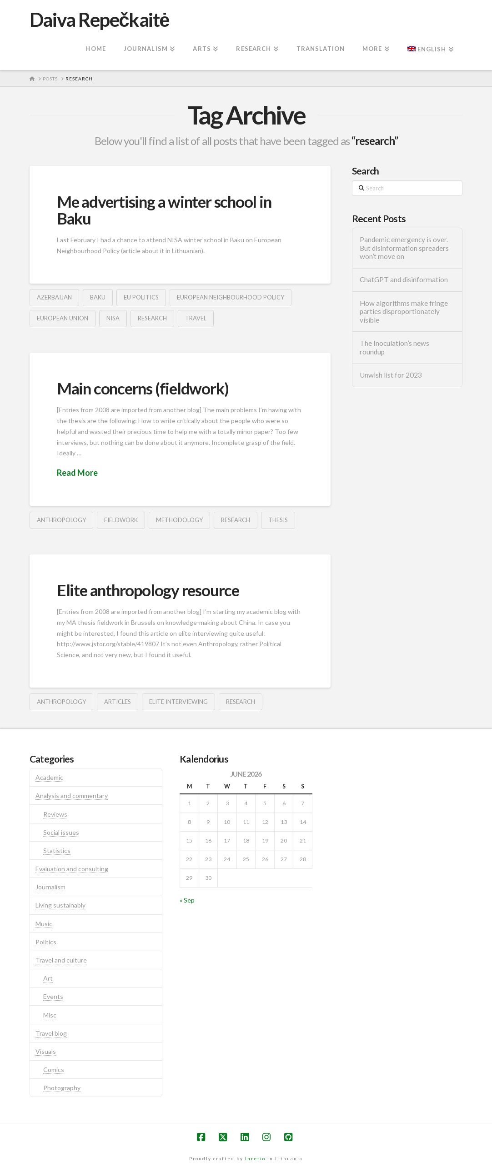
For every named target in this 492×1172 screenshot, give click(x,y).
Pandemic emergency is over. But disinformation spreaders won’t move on (404, 247)
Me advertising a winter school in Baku (164, 210)
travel (195, 318)
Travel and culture (61, 960)
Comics (53, 1069)
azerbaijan (54, 297)
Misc (49, 1015)
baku (97, 297)
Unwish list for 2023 (391, 375)
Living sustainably (60, 905)
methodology (179, 520)
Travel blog (51, 1033)
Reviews (55, 814)
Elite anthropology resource (148, 589)
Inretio (255, 1158)
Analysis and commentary (71, 795)
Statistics (56, 850)
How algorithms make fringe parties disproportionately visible (404, 311)
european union (62, 318)
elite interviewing (178, 701)
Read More (77, 473)
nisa (113, 318)
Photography (61, 1088)
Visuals (45, 1051)
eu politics (141, 297)
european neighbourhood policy (230, 297)
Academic (49, 777)
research (152, 318)
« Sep (187, 900)
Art (48, 978)
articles (117, 701)
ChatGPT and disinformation (404, 279)
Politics (45, 942)
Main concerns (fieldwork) (142, 388)
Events (53, 996)
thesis (278, 520)
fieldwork (121, 520)
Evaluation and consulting (71, 869)
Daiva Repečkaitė (99, 19)
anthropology (61, 520)
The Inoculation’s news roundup (394, 347)
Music (43, 924)
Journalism (50, 887)
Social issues (61, 832)
